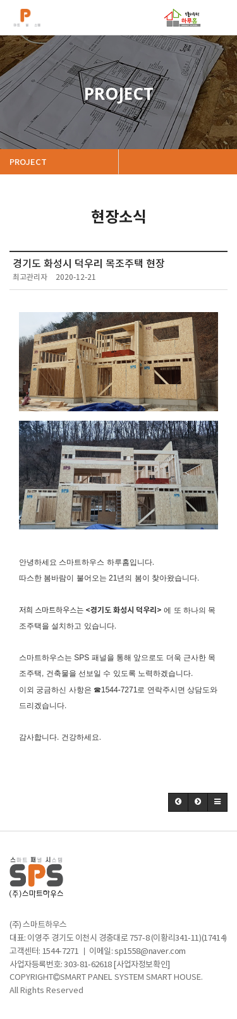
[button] (178, 802)
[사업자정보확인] (141, 965)
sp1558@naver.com (150, 951)
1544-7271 (60, 951)
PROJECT (29, 162)
